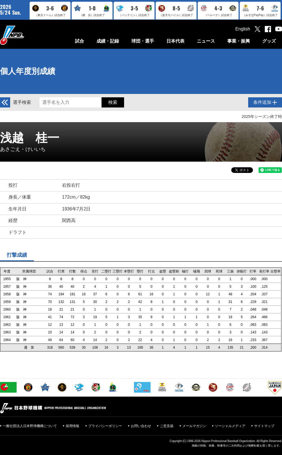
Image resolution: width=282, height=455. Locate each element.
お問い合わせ (141, 426)
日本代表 (175, 41)
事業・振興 (238, 41)
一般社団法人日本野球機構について (30, 426)
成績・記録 (107, 41)
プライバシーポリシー (105, 426)
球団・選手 (142, 41)
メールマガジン (194, 426)
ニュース (206, 41)
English (242, 29)
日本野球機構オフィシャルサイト (26, 35)
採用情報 (72, 426)
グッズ (269, 41)
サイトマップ (264, 426)
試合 (79, 41)
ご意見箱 (166, 426)
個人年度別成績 (27, 71)
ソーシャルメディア (230, 426)
